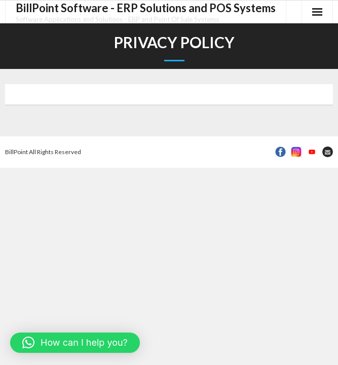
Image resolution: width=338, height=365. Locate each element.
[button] (75, 343)
